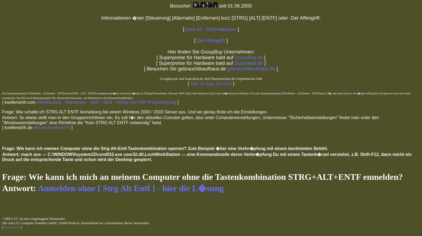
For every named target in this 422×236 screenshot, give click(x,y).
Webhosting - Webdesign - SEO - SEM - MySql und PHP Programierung (107, 102)
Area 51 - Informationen (210, 29)
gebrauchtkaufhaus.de (250, 68)
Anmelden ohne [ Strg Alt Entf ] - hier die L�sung (131, 188)
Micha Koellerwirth (52, 127)
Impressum (12, 227)
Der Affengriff (211, 40)
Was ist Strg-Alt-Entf (211, 83)
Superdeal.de (248, 63)
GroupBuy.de (249, 57)
